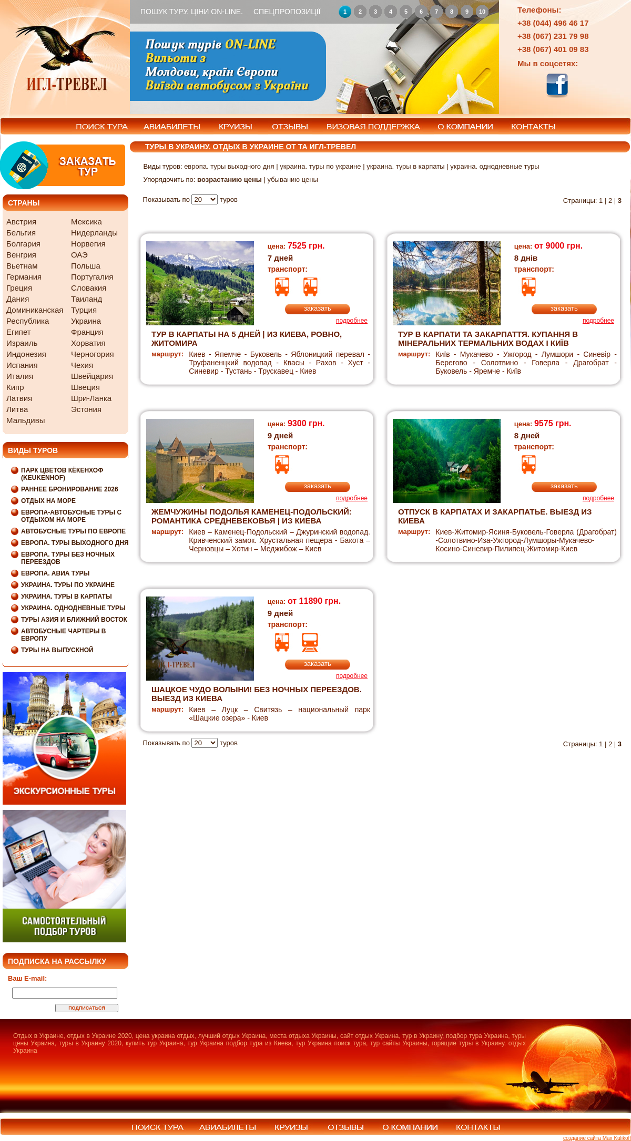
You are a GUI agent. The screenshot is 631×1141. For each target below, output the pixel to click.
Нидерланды (94, 232)
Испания (22, 365)
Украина (86, 320)
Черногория (92, 354)
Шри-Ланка (91, 398)
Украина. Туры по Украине (68, 585)
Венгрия (21, 254)
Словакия (88, 287)
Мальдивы (25, 420)
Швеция (85, 387)
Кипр (15, 387)
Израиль (21, 342)
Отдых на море (48, 501)
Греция (19, 287)
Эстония (86, 409)
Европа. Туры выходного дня (75, 543)
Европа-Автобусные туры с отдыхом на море (71, 516)
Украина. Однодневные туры (73, 608)
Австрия (21, 221)
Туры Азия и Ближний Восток (74, 619)
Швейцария (92, 376)
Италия (19, 376)
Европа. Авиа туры (55, 573)
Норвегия (88, 243)
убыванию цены (292, 179)
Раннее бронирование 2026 (69, 489)
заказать (317, 308)
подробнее (352, 320)
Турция (84, 309)
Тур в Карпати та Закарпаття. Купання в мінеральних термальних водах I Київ (488, 338)
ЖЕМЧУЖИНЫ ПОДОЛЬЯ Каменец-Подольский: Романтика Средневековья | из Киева (251, 516)
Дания (17, 298)
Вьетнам (21, 265)
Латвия (19, 398)
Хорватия (88, 342)
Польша (85, 265)
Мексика (86, 221)
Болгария (23, 243)
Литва (17, 409)
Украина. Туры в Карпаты (66, 596)
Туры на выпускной (57, 650)
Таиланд (86, 298)
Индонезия (26, 354)
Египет (18, 331)
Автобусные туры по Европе (73, 531)
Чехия (82, 365)
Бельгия (21, 232)
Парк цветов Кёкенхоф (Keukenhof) (62, 474)
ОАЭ (79, 254)
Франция (87, 331)
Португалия (92, 276)
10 (482, 11)
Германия (24, 276)
